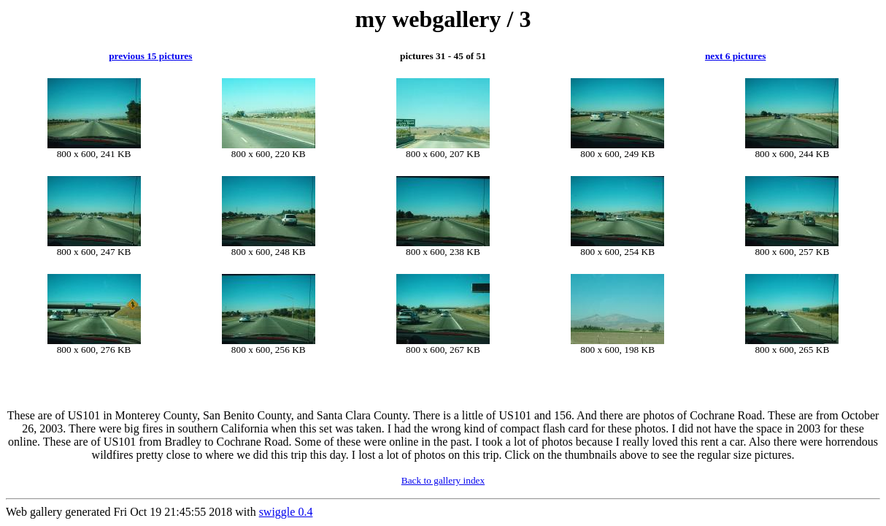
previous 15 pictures (150, 55)
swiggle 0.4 (286, 512)
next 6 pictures (735, 55)
